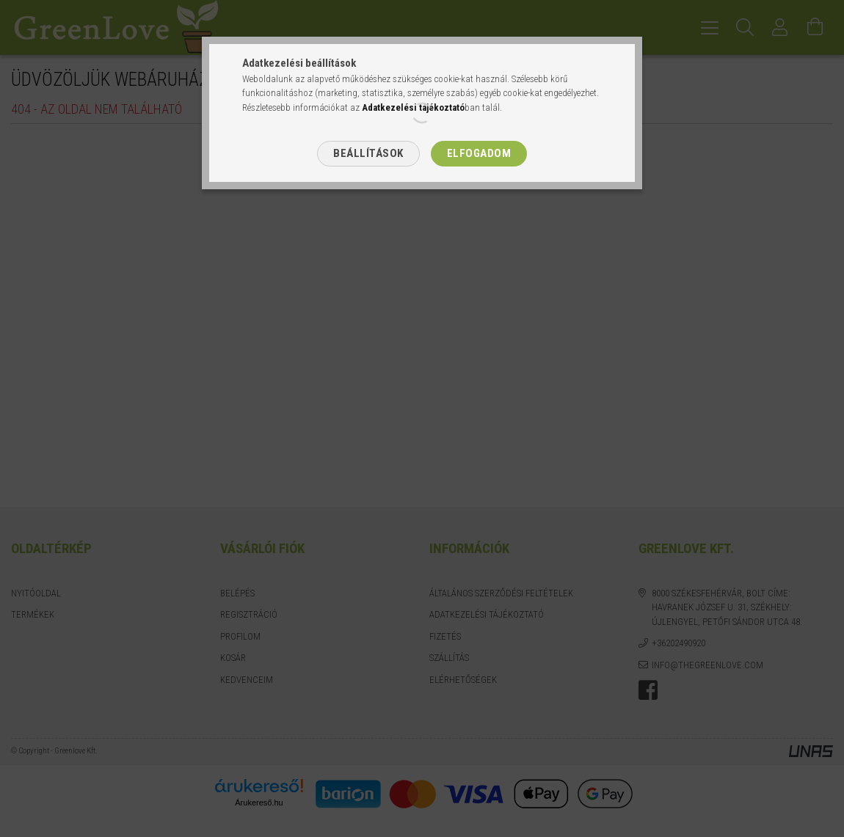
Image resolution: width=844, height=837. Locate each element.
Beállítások (368, 153)
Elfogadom (479, 153)
